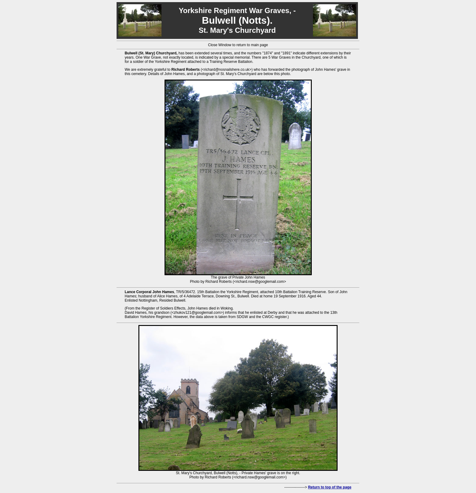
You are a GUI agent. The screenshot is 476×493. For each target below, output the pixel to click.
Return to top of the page (330, 487)
